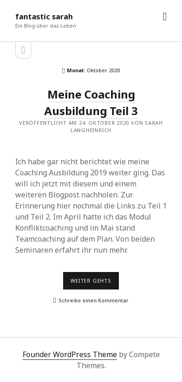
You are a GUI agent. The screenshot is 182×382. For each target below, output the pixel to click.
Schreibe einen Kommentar (94, 300)
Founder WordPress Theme (70, 354)
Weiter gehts (94, 283)
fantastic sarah (44, 17)
